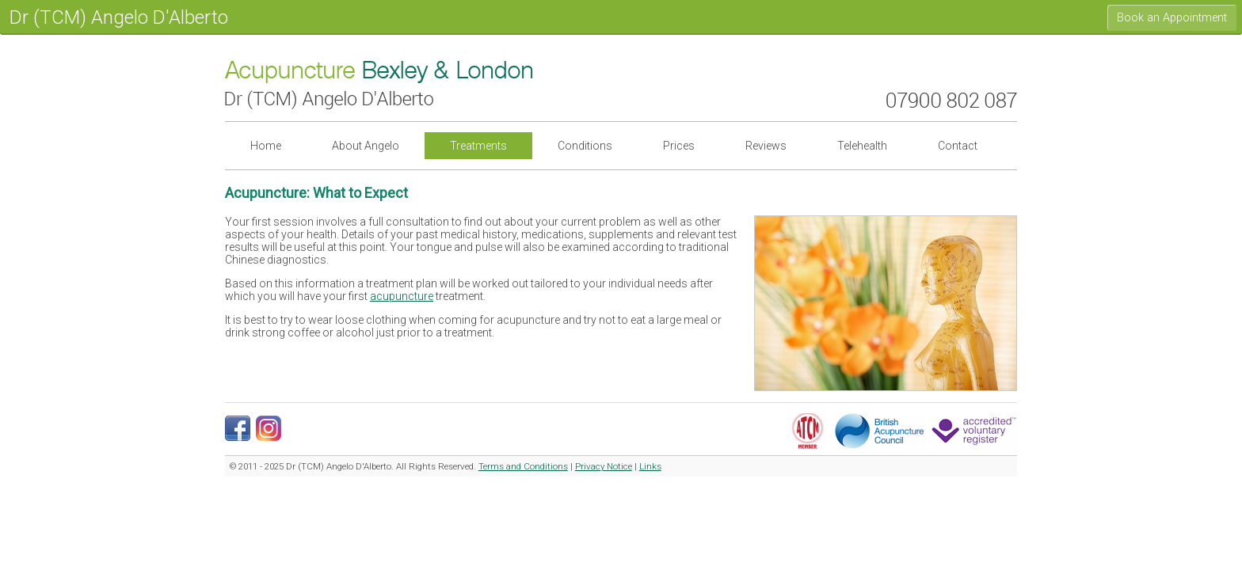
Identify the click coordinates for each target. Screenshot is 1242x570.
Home (265, 145)
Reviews (766, 145)
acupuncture (401, 296)
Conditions (585, 145)
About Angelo (365, 145)
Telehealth (862, 145)
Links (650, 466)
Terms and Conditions (523, 466)
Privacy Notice (603, 466)
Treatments (478, 145)
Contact (957, 145)
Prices (679, 145)
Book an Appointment (1172, 18)
